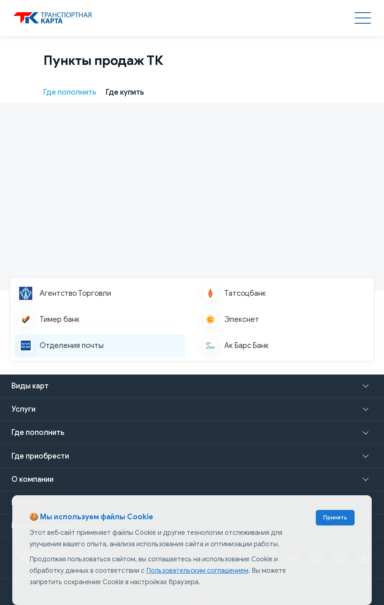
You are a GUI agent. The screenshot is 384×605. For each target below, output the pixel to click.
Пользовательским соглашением (197, 571)
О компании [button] (32, 479)
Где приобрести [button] (40, 456)
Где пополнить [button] (37, 432)
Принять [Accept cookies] (335, 517)
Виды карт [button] (30, 385)
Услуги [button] (23, 409)
